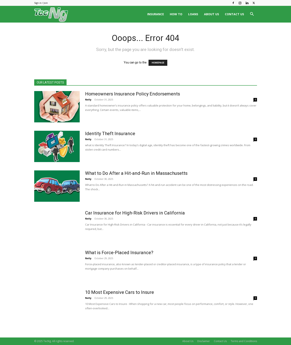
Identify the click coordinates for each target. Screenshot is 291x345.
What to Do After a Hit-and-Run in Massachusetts (136, 173)
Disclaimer (203, 341)
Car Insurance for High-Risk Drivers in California (135, 213)
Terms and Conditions (244, 341)
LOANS (193, 14)
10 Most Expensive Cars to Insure (119, 292)
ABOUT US (211, 14)
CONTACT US (234, 14)
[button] (252, 14)
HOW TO (176, 14)
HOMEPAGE (158, 62)
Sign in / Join (41, 2)
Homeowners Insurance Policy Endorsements (132, 93)
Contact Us (220, 341)
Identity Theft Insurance (110, 133)
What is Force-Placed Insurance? (119, 252)
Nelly (88, 99)
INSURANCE (155, 14)
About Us (187, 341)
